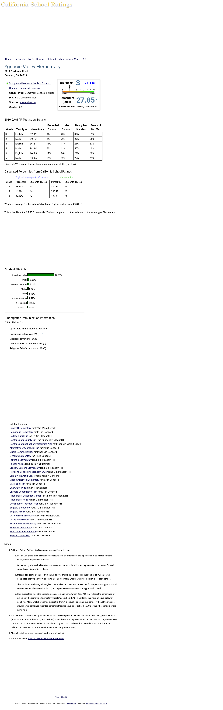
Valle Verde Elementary (22, 515)
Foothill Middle (17, 463)
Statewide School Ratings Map (63, 59)
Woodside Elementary (21, 527)
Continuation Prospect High (24, 503)
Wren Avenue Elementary (23, 531)
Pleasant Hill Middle (20, 499)
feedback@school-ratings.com (96, 703)
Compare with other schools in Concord (30, 83)
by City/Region (36, 59)
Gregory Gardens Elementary (25, 467)
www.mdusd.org (28, 102)
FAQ (84, 59)
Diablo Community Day (21, 452)
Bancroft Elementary (20, 428)
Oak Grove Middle (19, 487)
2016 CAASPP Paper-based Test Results (46, 638)
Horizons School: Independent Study (29, 471)
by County (20, 59)
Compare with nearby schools (25, 88)
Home (8, 59)
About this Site (61, 697)
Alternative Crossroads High (25, 448)
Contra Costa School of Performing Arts (31, 444)
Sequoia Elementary (20, 507)
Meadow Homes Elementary (24, 479)
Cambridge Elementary (21, 432)
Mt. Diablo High (17, 483)
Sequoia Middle (17, 511)
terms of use (71, 703)
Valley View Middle (19, 519)
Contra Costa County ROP (23, 440)
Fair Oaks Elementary (21, 459)
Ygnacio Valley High (20, 535)
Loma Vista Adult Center (22, 475)
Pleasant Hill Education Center (25, 495)
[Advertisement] (111, 33)
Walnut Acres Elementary (23, 523)
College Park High (19, 436)
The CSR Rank (17, 615)
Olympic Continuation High (23, 491)
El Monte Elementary (20, 455)
